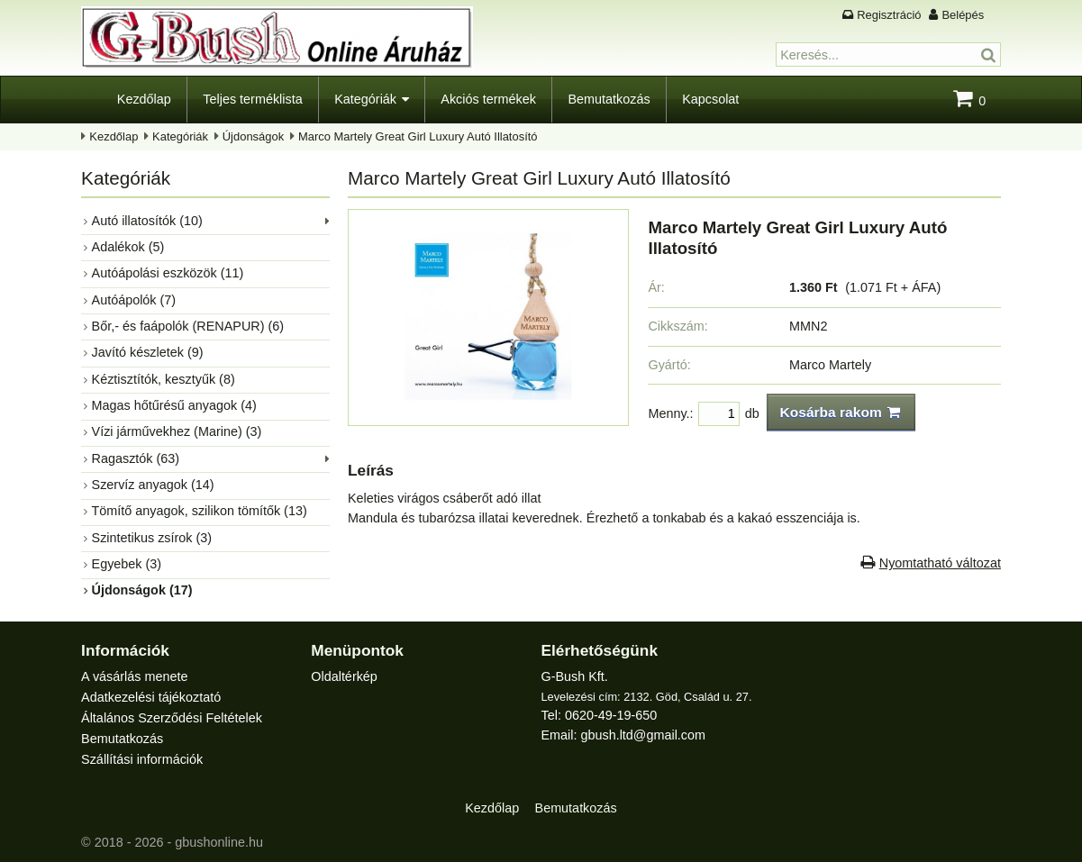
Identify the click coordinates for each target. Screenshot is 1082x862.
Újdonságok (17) (142, 590)
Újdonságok (253, 136)
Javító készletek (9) (148, 352)
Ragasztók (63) (136, 458)
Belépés (962, 15)
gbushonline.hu (219, 842)
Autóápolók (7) (134, 300)
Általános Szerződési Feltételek (171, 718)
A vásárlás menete (134, 676)
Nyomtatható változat (940, 563)
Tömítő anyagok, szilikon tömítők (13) (199, 511)
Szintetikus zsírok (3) (152, 538)
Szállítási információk (142, 759)
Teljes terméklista (252, 99)
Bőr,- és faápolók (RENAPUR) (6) (188, 326)
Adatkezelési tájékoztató (151, 697)
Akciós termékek (488, 99)
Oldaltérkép (344, 676)
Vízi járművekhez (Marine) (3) (177, 431)
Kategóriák (365, 99)
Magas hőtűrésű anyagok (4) (174, 405)
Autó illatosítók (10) (147, 220)
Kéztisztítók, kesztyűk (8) (163, 379)
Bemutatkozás (609, 99)
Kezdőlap (144, 99)
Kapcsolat (710, 99)
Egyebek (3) (127, 564)
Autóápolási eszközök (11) (168, 273)
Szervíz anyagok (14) (153, 484)
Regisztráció (889, 15)
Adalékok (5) (128, 247)
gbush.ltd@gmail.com (642, 735)
